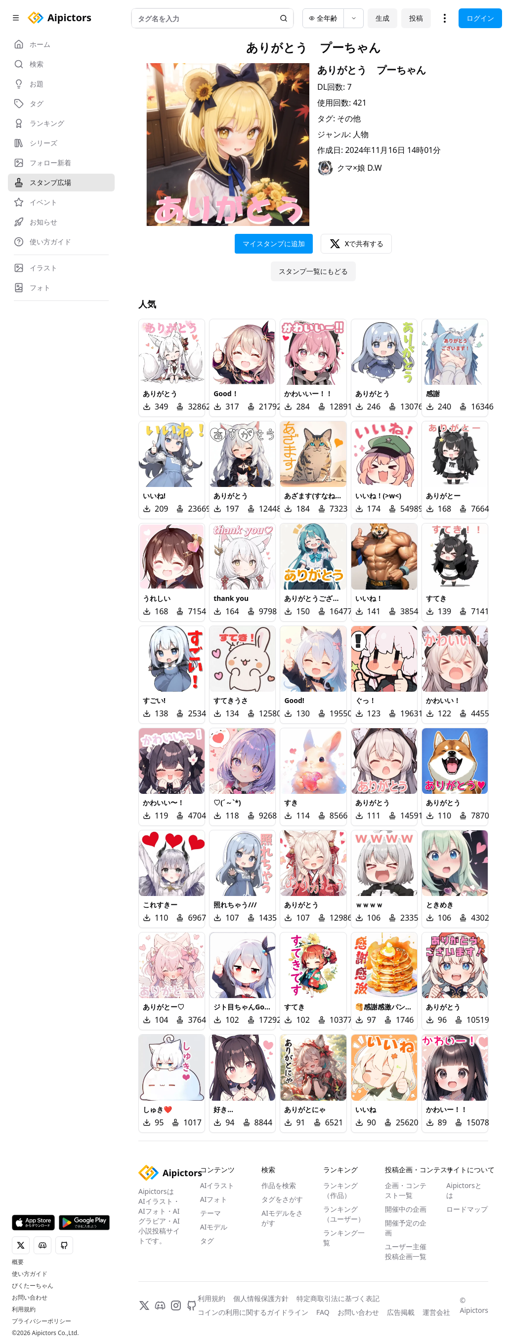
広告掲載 (401, 1312)
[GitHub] (192, 1305)
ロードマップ (467, 1209)
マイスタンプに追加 (274, 243)
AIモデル (214, 1226)
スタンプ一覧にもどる (313, 271)
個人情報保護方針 (261, 1298)
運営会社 (436, 1312)
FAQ (323, 1312)
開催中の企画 (405, 1209)
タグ (207, 1240)
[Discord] (160, 1305)
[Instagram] (176, 1305)
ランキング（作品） (340, 1190)
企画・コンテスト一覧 (405, 1190)
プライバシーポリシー (41, 1321)
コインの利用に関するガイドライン (253, 1312)
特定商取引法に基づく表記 (338, 1298)
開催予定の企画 (405, 1227)
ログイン (480, 18)
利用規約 (24, 1309)
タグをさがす (282, 1199)
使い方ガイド (29, 1274)
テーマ (210, 1213)
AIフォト (214, 1199)
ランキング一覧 (344, 1237)
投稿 (416, 18)
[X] (144, 1305)
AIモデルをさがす (282, 1218)
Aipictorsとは (464, 1190)
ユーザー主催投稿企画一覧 (405, 1251)
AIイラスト (217, 1185)
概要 (18, 1262)
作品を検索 (278, 1185)
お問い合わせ (29, 1298)
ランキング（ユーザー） (344, 1214)
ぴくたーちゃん (32, 1286)
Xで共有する (356, 244)
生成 (382, 18)
